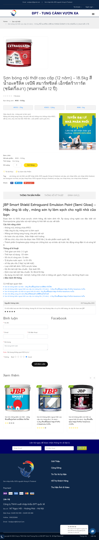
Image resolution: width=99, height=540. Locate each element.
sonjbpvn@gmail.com (16, 522)
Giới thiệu (55, 461)
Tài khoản (78, 7)
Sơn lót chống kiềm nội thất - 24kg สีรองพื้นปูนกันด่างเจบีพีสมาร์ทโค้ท (28, 287)
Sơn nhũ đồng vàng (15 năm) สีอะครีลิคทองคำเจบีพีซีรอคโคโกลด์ (27, 294)
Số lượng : (7, 165)
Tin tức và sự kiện (59, 474)
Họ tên (6, 323)
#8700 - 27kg (18, 107)
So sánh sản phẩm (23, 172)
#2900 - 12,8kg (49, 107)
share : (5, 183)
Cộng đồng (56, 468)
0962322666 (13, 517)
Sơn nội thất (16, 21)
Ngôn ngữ (90, 7)
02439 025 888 (28, 513)
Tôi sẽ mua (8, 172)
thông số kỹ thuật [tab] (53, 195)
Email (5, 332)
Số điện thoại (32, 332)
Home (5, 21)
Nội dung (7, 342)
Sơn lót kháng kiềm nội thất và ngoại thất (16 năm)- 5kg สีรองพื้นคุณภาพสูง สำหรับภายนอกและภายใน (39, 291)
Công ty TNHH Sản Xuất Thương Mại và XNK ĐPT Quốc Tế (33, 536)
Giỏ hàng (31, 165)
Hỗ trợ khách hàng (59, 481)
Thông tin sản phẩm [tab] (30, 195)
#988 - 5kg (81, 107)
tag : (5, 176)
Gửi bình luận (39, 364)
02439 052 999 (16, 513)
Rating (6, 357)
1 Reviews (16, 96)
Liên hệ (93, 536)
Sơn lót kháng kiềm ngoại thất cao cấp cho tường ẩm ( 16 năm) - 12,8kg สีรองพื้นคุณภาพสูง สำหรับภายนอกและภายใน (45, 289)
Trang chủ (83, 536)
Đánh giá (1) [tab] (73, 195)
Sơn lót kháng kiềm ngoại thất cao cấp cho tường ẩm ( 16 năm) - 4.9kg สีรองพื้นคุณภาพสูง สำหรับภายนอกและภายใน (45, 296)
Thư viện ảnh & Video (60, 487)
